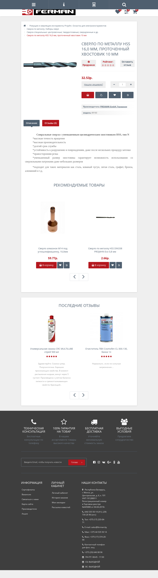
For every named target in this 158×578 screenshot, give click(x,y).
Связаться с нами (30, 499)
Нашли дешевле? (93, 84)
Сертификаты (28, 489)
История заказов (60, 497)
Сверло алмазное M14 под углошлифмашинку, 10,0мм (53, 250)
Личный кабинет (60, 492)
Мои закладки (58, 502)
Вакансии (26, 494)
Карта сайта (27, 504)
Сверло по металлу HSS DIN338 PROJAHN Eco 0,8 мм (105, 250)
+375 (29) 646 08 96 (92, 552)
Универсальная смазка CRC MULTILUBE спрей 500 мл (51, 350)
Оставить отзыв (127, 63)
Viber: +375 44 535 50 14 (94, 532)
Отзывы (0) (51, 123)
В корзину (46, 265)
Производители (29, 509)
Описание (31, 123)
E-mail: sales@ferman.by (94, 527)
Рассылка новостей (61, 507)
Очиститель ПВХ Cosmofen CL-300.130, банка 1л (106, 350)
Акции (25, 513)
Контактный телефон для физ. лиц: (93, 546)
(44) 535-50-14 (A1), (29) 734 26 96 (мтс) (94, 513)
